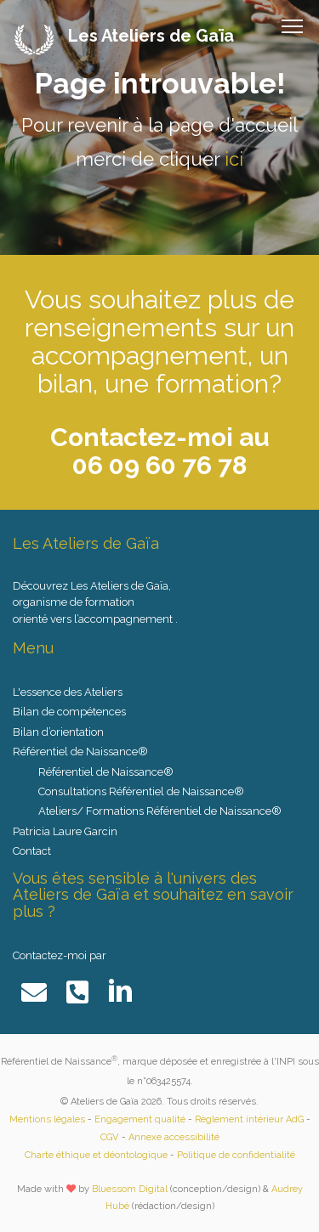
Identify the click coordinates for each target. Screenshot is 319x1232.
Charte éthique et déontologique (96, 1155)
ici (234, 159)
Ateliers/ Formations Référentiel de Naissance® (160, 811)
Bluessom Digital (130, 1189)
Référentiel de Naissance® (106, 772)
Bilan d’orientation (58, 732)
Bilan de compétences (69, 711)
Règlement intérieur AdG (249, 1119)
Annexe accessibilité (173, 1137)
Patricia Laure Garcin (65, 831)
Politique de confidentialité (236, 1155)
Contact (32, 851)
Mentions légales (47, 1119)
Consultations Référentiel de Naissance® (141, 791)
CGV (109, 1137)
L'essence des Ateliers (67, 692)
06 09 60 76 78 (159, 465)
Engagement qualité (139, 1119)
